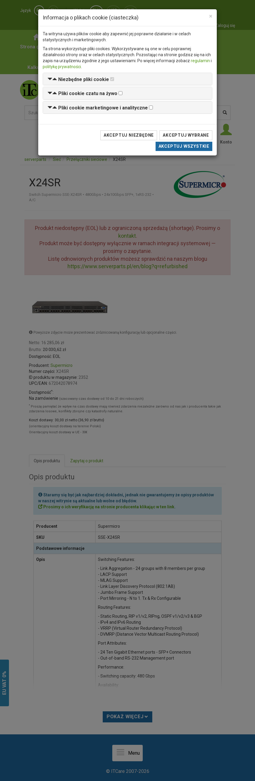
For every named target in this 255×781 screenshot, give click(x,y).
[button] (78, 79)
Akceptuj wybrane (186, 135)
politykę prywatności (62, 66)
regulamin (200, 60)
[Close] (210, 16)
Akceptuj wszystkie (184, 146)
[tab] (127, 79)
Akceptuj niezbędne (129, 135)
